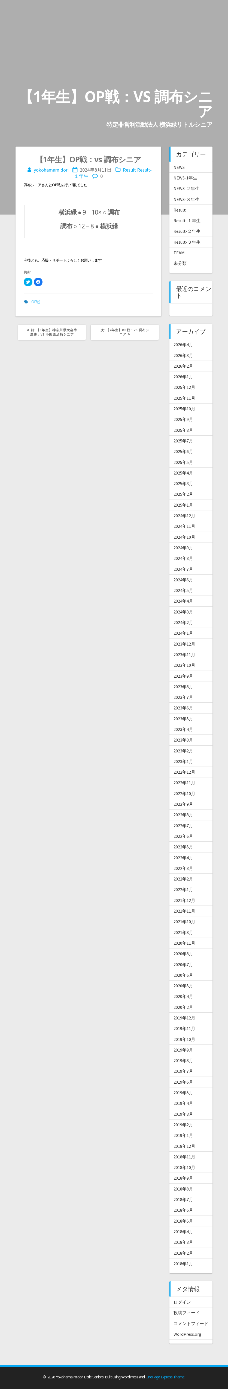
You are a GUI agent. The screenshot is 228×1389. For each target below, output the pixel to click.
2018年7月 (183, 1199)
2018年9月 (183, 1178)
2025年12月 (184, 387)
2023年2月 (183, 751)
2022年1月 (183, 889)
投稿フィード (187, 1312)
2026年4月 (183, 344)
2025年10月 (184, 408)
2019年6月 (183, 1082)
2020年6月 (183, 975)
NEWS (179, 167)
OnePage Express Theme (164, 1376)
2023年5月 (183, 718)
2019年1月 (183, 1135)
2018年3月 (183, 1242)
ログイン (182, 1302)
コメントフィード (191, 1323)
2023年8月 (183, 686)
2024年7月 (183, 569)
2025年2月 (183, 494)
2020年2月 (183, 1007)
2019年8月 (183, 1060)
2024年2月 (183, 622)
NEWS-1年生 (185, 178)
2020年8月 (183, 953)
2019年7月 (183, 1071)
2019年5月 (183, 1092)
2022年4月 (183, 857)
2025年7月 (183, 441)
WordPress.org (187, 1334)
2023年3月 (183, 740)
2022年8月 (183, 814)
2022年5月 (183, 846)
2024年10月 (184, 537)
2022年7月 (183, 825)
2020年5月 (183, 985)
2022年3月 (183, 868)
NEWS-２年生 (186, 188)
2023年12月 (184, 644)
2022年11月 (184, 782)
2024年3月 (183, 612)
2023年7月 (183, 697)
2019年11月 (184, 1028)
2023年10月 (184, 665)
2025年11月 (184, 398)
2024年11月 (184, 526)
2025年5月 (183, 462)
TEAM (179, 252)
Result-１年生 (187, 220)
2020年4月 (183, 996)
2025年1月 (183, 505)
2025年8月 (183, 430)
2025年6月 (183, 451)
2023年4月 (183, 729)
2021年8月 (183, 932)
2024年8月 (183, 558)
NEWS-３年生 (186, 199)
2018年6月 (183, 1210)
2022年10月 (184, 793)
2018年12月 (184, 1146)
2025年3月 (183, 483)
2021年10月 (184, 921)
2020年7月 (183, 964)
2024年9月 (183, 547)
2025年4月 (183, 473)
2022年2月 (183, 879)
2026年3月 (183, 355)
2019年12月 (184, 1018)
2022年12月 (184, 772)
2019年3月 (183, 1114)
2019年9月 (183, 1050)
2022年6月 (183, 836)
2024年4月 (183, 601)
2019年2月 (183, 1124)
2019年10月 (184, 1039)
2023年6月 (183, 708)
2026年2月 (183, 366)
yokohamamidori (51, 170)
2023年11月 (184, 654)
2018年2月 (183, 1253)
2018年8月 (183, 1189)
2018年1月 (183, 1263)
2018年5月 (183, 1221)
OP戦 (35, 301)
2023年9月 (183, 676)
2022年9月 (183, 804)
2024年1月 (183, 633)
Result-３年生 (187, 242)
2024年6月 (183, 579)
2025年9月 (183, 419)
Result (129, 170)
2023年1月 (183, 761)
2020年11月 (184, 943)
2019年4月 (183, 1103)
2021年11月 (184, 911)
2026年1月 (183, 376)
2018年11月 (184, 1156)
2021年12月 (184, 900)
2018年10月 (184, 1167)
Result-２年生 (187, 231)
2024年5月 (183, 590)
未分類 (180, 263)
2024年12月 (184, 515)
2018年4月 (183, 1231)
